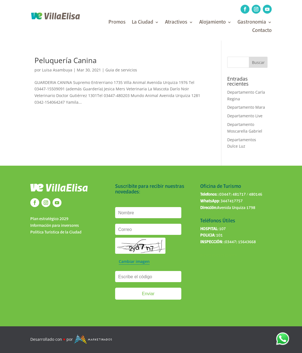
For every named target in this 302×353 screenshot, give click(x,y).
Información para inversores (54, 225)
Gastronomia (251, 22)
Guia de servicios (121, 70)
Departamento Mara (246, 107)
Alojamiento (212, 22)
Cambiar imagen (134, 261)
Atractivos (176, 22)
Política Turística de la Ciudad (55, 232)
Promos (117, 22)
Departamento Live (245, 115)
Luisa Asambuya (57, 70)
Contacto (262, 31)
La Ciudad (142, 22)
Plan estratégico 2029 (49, 219)
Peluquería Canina (65, 60)
